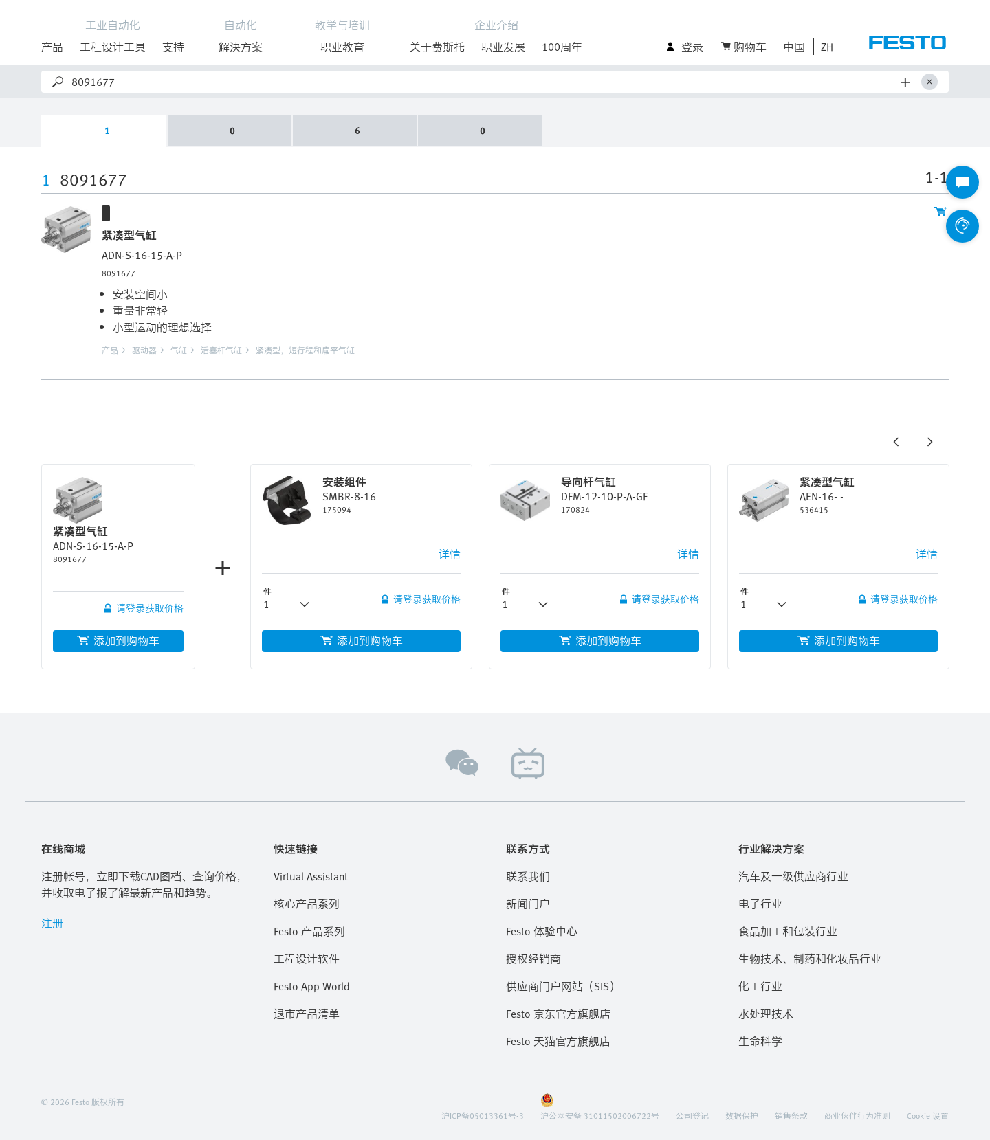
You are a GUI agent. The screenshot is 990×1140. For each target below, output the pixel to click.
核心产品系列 (307, 903)
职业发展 (503, 46)
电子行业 (760, 903)
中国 (794, 46)
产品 (52, 46)
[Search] (483, 82)
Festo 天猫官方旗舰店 (558, 1041)
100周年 (562, 46)
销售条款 (791, 1115)
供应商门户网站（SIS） (563, 986)
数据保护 (741, 1115)
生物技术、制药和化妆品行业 (809, 958)
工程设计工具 (113, 46)
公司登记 (692, 1115)
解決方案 (241, 46)
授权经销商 (533, 958)
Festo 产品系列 (309, 931)
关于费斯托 (437, 46)
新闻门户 (528, 903)
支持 (173, 46)
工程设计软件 (307, 958)
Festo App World (312, 986)
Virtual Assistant (311, 876)
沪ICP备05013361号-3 (482, 1115)
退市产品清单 (307, 1013)
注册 (52, 923)
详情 (450, 554)
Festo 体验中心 (542, 931)
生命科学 (760, 1041)
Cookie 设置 (928, 1115)
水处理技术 (765, 1013)
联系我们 (528, 876)
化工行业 (760, 986)
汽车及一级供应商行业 (793, 876)
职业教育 (342, 46)
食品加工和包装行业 (787, 931)
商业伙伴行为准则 (857, 1115)
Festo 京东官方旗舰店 (558, 1013)
